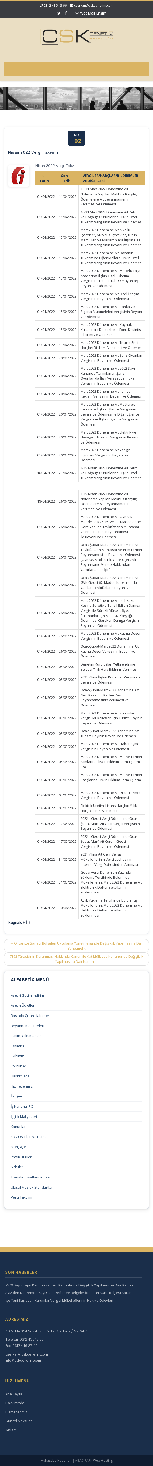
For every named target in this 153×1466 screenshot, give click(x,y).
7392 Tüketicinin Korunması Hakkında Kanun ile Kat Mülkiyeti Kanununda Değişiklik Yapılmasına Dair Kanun (76, 959)
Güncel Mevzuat (16, 1420)
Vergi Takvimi (21, 1197)
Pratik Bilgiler (21, 1156)
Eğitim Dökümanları (26, 1035)
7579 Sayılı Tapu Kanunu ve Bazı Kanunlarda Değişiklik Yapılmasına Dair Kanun (67, 1285)
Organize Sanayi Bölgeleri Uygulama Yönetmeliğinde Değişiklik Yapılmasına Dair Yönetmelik (76, 946)
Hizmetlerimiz (22, 1086)
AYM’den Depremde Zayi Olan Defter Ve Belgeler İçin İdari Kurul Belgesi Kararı (66, 1292)
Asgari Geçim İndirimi (28, 995)
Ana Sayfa (11, 1394)
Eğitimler (17, 1045)
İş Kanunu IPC (22, 1106)
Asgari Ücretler (23, 1005)
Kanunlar (18, 1126)
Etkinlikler (18, 1066)
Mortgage (18, 1146)
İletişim (16, 1096)
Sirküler (17, 1166)
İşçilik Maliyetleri (24, 1116)
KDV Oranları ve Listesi (29, 1136)
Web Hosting (103, 1460)
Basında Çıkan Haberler (30, 1015)
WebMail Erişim (90, 13)
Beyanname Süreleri (27, 1025)
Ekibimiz (17, 1055)
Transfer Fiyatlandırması (30, 1177)
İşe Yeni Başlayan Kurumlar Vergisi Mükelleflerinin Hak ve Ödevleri (57, 1300)
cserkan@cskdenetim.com (94, 5)
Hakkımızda (20, 1076)
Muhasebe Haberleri (56, 1460)
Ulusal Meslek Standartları (32, 1187)
